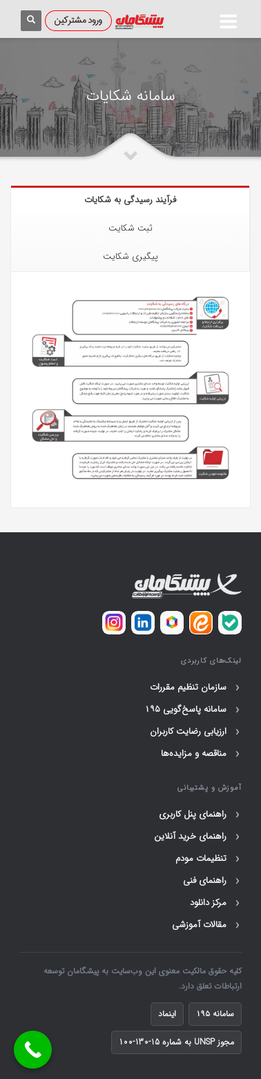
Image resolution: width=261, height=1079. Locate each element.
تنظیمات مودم (208, 858)
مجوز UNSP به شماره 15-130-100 (176, 1042)
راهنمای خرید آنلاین (198, 836)
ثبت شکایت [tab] (130, 228)
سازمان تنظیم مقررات (196, 687)
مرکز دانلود (216, 903)
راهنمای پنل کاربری (200, 814)
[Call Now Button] (33, 1050)
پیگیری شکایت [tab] (130, 256)
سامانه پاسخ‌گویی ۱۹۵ (193, 709)
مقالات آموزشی (207, 925)
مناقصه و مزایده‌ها (201, 753)
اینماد (167, 1013)
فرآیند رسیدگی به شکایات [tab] (130, 200)
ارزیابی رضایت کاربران (196, 731)
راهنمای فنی (212, 880)
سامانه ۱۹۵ (215, 1013)
